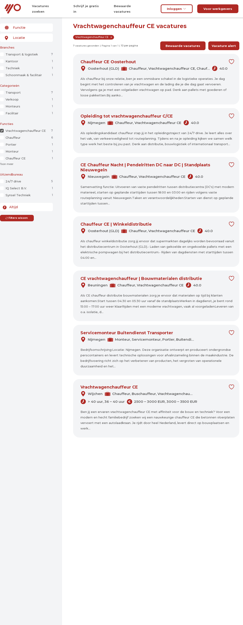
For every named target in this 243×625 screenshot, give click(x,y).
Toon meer (6, 164)
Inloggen (176, 9)
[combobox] (26, 27)
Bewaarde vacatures (183, 46)
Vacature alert (224, 46)
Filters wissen (16, 217)
